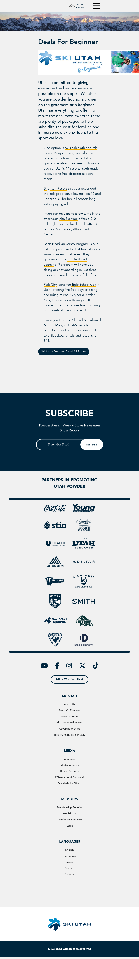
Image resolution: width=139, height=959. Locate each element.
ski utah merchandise (69, 722)
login (69, 825)
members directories (69, 819)
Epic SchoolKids (83, 284)
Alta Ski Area (68, 219)
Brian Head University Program (66, 244)
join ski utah (69, 813)
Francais (69, 862)
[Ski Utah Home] (44, 6)
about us (69, 704)
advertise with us (69, 728)
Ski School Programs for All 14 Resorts (63, 351)
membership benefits (69, 807)
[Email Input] (69, 457)
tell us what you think (70, 679)
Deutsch (69, 868)
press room (69, 759)
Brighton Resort (55, 188)
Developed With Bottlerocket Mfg (69, 949)
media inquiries (69, 765)
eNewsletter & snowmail (69, 777)
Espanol (69, 874)
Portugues (70, 856)
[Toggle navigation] (94, 6)
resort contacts (69, 771)
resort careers (69, 716)
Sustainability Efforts (69, 783)
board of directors (69, 710)
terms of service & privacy (69, 734)
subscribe (91, 456)
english (69, 849)
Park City (50, 284)
